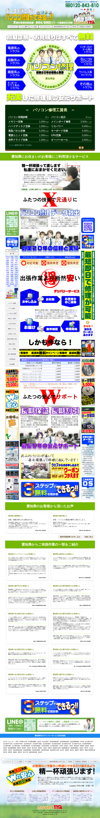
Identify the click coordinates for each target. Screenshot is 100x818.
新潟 (7, 266)
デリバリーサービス (41, 761)
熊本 (7, 284)
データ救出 (34, 26)
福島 (7, 260)
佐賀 (16, 284)
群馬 (12, 262)
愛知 (12, 270)
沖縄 (15, 286)
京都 (16, 272)
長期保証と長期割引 (85, 26)
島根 (12, 276)
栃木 (7, 262)
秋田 (16, 257)
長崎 (8, 286)
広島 (7, 278)
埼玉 (16, 262)
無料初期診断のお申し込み (61, 26)
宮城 (16, 259)
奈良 (7, 274)
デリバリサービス (45, 26)
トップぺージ (7, 761)
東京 (7, 264)
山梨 (12, 264)
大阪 (7, 272)
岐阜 (7, 270)
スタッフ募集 (12, 349)
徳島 (7, 280)
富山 (16, 266)
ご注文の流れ (12, 323)
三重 (16, 270)
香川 (16, 278)
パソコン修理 (24, 26)
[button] (12, 253)
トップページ (13, 26)
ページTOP (93, 761)
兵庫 (12, 272)
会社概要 (12, 364)
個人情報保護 (12, 354)
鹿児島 (12, 284)
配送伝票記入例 (12, 339)
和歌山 (16, 274)
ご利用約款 (12, 359)
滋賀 (12, 274)
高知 (16, 280)
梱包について (12, 328)
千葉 (16, 260)
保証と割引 (12, 344)
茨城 (12, 260)
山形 (12, 259)
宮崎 (16, 282)
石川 (7, 268)
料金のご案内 (12, 318)
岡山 (16, 276)
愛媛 (12, 280)
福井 (12, 268)
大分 (12, 282)
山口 (12, 278)
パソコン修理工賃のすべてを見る (20, 145)
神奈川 (16, 264)
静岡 (16, 268)
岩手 (7, 259)
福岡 (7, 282)
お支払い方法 (12, 334)
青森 (12, 257)
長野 (12, 266)
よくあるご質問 (12, 313)
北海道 (8, 257)
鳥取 (7, 276)
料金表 (74, 26)
